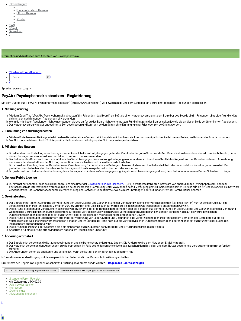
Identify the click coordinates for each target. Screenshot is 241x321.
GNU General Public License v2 (106, 183)
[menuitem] (32, 10)
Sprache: (7, 88)
